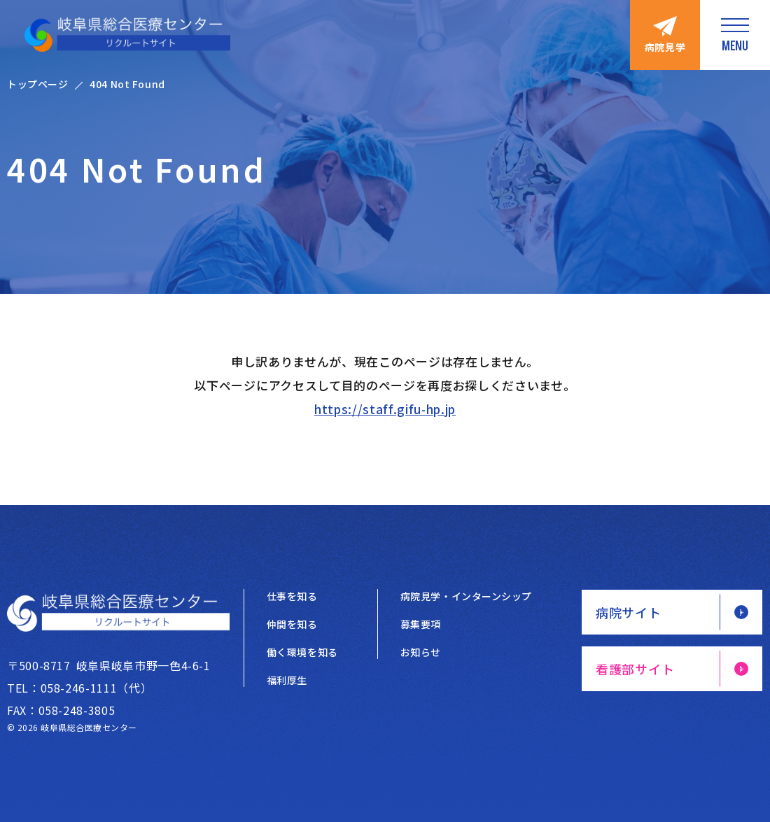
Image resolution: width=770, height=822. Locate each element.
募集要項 (420, 624)
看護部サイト (635, 669)
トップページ (37, 84)
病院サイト (629, 612)
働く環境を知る (302, 652)
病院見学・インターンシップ (466, 596)
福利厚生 (287, 680)
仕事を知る (292, 596)
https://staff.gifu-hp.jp (385, 409)
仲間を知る (292, 624)
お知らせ (420, 652)
